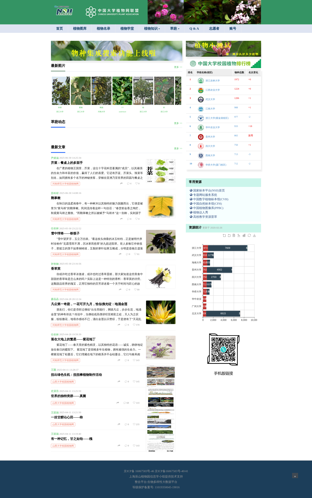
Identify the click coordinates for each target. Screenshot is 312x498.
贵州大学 (210, 136)
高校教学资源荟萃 (203, 216)
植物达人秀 (199, 212)
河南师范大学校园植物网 (65, 183)
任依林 (55, 228)
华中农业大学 (213, 127)
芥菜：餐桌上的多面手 (67, 162)
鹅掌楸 (55, 198)
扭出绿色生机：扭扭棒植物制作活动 (76, 374)
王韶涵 (55, 412)
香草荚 (55, 268)
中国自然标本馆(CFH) (206, 203)
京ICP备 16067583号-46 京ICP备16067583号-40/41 (156, 471)
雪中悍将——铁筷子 (65, 233)
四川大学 (210, 146)
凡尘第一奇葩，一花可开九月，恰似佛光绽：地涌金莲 (89, 304)
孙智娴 (55, 263)
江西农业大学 (213, 90)
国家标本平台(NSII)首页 (207, 190)
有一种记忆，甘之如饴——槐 (71, 438)
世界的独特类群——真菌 (68, 396)
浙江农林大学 (213, 80)
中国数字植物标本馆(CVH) (209, 199)
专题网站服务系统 (203, 194)
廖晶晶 (55, 299)
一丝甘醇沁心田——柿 (67, 417)
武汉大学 (210, 99)
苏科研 (55, 192)
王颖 (53, 369)
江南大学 (210, 108)
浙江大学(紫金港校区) (217, 118)
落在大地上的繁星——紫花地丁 (73, 339)
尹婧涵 (55, 157)
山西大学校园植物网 (63, 381)
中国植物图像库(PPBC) (206, 208)
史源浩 (55, 391)
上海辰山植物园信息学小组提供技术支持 (156, 476)
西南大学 (210, 155)
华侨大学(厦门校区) (216, 164)
